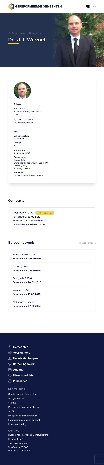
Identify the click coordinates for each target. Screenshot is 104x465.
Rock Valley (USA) (22, 153)
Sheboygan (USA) (22, 168)
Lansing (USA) (20, 166)
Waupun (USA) (21, 290)
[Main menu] (88, 6)
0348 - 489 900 (19, 447)
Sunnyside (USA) (22, 278)
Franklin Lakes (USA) (25, 254)
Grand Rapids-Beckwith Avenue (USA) (31, 163)
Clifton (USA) (20, 266)
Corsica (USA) (20, 160)
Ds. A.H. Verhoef (34, 220)
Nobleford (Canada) (24, 302)
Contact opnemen (25, 123)
